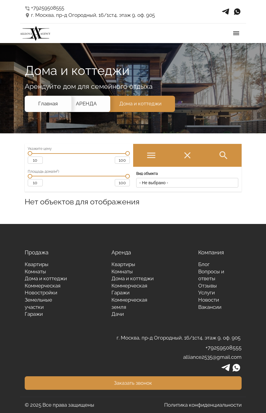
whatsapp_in (237, 11)
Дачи (117, 314)
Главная (48, 104)
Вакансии (209, 307)
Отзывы (207, 286)
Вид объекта (147, 174)
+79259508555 (44, 8)
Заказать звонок (133, 383)
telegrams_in (225, 11)
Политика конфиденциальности (203, 405)
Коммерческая (43, 286)
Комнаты (35, 272)
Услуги (206, 293)
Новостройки (41, 293)
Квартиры (37, 264)
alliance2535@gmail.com (212, 357)
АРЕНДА (86, 104)
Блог (204, 264)
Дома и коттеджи (140, 104)
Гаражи (34, 314)
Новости (208, 300)
